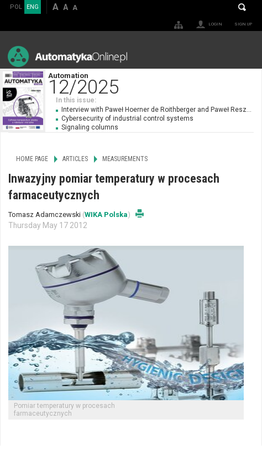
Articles (75, 159)
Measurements (125, 159)
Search (242, 7)
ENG (33, 7)
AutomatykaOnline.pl (67, 56)
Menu (243, 56)
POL (16, 7)
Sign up (243, 24)
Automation (154, 82)
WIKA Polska (106, 214)
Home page (32, 159)
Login (215, 24)
